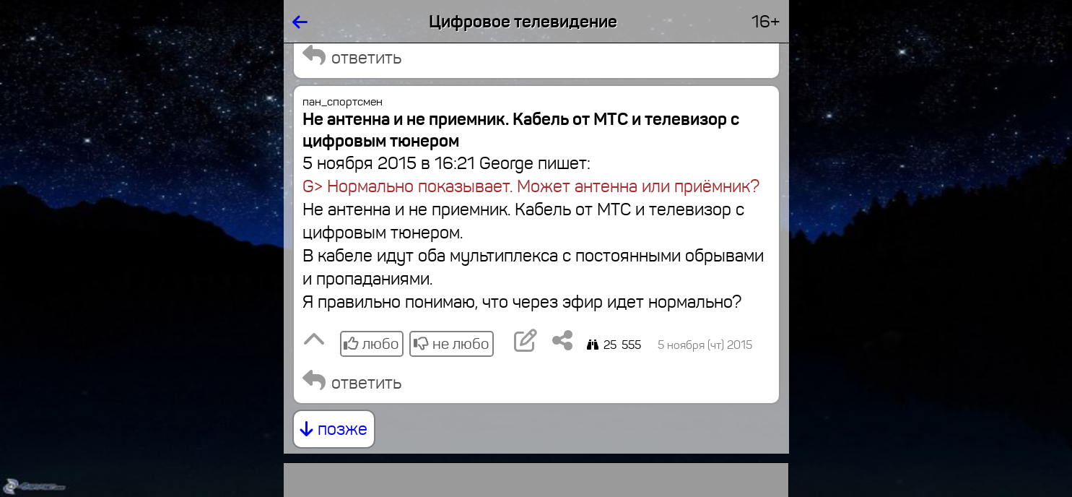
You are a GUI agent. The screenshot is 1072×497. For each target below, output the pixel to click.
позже (333, 429)
